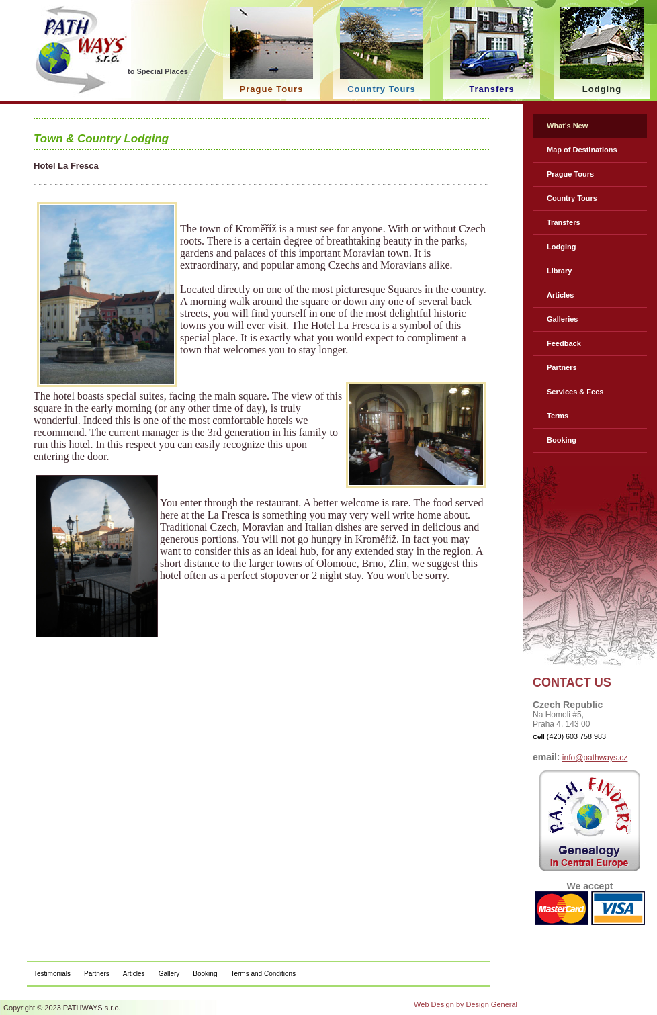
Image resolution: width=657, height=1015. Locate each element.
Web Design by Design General (465, 1004)
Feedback (564, 343)
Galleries (562, 319)
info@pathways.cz (595, 757)
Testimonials (52, 973)
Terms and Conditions (263, 973)
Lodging (561, 246)
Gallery (169, 973)
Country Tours (572, 198)
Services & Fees (575, 392)
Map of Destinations (582, 150)
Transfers (563, 222)
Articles (560, 295)
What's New (567, 126)
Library (559, 271)
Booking (561, 440)
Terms (557, 416)
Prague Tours (570, 174)
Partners (562, 367)
